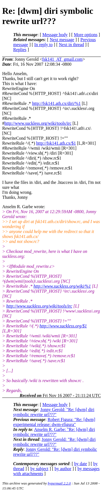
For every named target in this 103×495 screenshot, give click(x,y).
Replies (19, 49)
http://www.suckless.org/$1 (63, 326)
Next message (62, 39)
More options (86, 34)
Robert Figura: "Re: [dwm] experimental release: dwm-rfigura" (54, 422)
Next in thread (71, 44)
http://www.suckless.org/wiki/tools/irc (37, 123)
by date (80, 463)
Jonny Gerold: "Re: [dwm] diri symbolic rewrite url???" (53, 412)
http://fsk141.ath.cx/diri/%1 (56, 103)
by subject (39, 468)
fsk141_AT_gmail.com (62, 59)
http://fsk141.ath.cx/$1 (56, 143)
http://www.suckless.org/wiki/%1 (62, 286)
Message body (55, 34)
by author (63, 468)
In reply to (43, 44)
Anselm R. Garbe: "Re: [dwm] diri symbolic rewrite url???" (54, 432)
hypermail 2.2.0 (59, 483)
